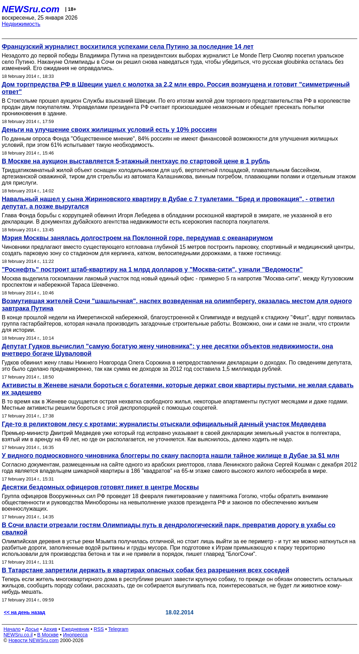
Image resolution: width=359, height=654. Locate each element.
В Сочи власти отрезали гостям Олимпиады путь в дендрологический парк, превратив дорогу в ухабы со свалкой (169, 529)
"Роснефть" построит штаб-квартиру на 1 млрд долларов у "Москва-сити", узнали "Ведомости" (152, 269)
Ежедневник (75, 629)
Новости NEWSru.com (33, 640)
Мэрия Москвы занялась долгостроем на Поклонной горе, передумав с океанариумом (137, 237)
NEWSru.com (31, 9)
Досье (32, 629)
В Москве (48, 635)
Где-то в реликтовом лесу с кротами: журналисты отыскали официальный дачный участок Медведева (164, 424)
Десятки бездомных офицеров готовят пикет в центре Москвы (100, 487)
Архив (50, 629)
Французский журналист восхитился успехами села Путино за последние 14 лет (127, 46)
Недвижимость (21, 24)
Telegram (118, 629)
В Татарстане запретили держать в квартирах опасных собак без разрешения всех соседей (145, 570)
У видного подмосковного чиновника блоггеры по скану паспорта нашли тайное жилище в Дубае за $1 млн (170, 455)
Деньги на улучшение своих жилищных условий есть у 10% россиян (109, 129)
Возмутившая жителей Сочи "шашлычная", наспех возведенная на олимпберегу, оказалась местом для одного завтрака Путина (177, 305)
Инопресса (75, 635)
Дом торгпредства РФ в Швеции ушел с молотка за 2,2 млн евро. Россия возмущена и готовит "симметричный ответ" (176, 88)
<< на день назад (24, 612)
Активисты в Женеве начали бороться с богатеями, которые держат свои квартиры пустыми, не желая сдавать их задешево (178, 389)
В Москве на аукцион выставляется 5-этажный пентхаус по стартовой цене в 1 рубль (136, 161)
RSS (99, 629)
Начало (12, 629)
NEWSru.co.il (18, 635)
